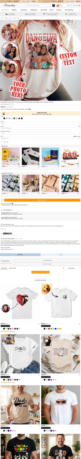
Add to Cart (42, 200)
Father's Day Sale (42, 112)
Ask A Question (47, 264)
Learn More (3, 229)
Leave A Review (47, 260)
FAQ (60, 255)
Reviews (20, 255)
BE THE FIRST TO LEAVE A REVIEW (40, 272)
